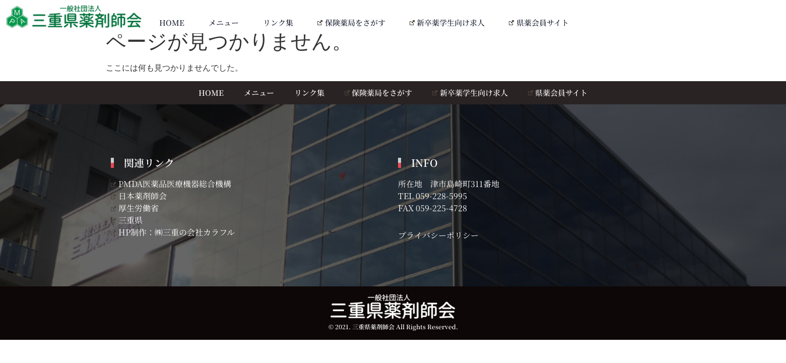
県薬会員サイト (539, 22)
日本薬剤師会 (139, 196)
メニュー (224, 22)
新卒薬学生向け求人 (447, 22)
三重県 (127, 220)
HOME (171, 22)
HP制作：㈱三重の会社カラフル (173, 232)
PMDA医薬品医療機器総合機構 (171, 184)
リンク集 (278, 22)
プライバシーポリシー (438, 235)
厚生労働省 (135, 208)
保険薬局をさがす (351, 22)
